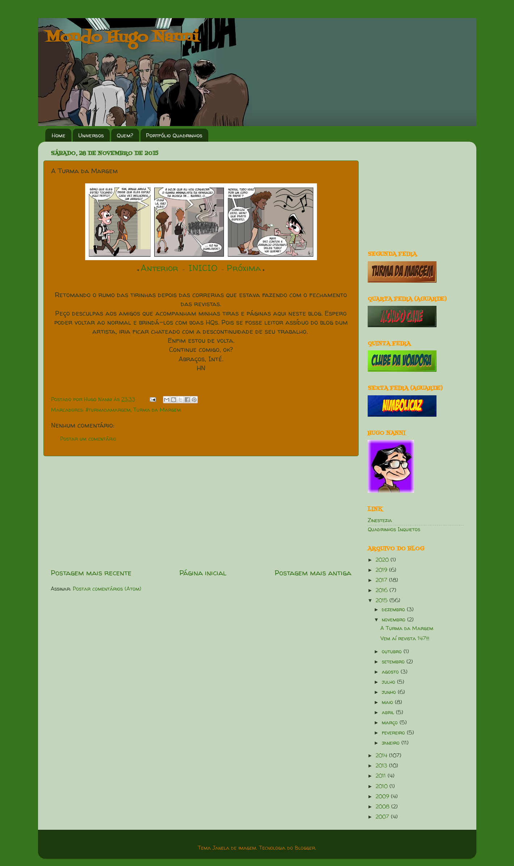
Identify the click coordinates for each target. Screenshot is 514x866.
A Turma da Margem (406, 628)
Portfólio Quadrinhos (174, 135)
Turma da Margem (157, 409)
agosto (391, 671)
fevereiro (394, 732)
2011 (382, 775)
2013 (382, 765)
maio (388, 702)
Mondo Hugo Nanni (122, 37)
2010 (382, 786)
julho (389, 682)
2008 (383, 806)
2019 (382, 570)
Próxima (244, 268)
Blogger (305, 848)
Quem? (125, 135)
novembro (394, 619)
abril (389, 712)
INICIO (203, 268)
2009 (383, 796)
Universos (91, 135)
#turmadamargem (107, 409)
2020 (383, 559)
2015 (382, 600)
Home (59, 135)
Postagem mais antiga (313, 573)
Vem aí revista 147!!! (404, 638)
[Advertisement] (201, 512)
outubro (393, 651)
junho (390, 692)
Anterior (159, 268)
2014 (382, 755)
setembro (394, 661)
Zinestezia (380, 520)
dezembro (394, 609)
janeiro (391, 742)
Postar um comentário (88, 438)
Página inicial (202, 573)
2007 (383, 816)
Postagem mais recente (91, 573)
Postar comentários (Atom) (107, 588)
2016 (382, 590)
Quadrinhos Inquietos (394, 529)
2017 (382, 580)
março (391, 722)
